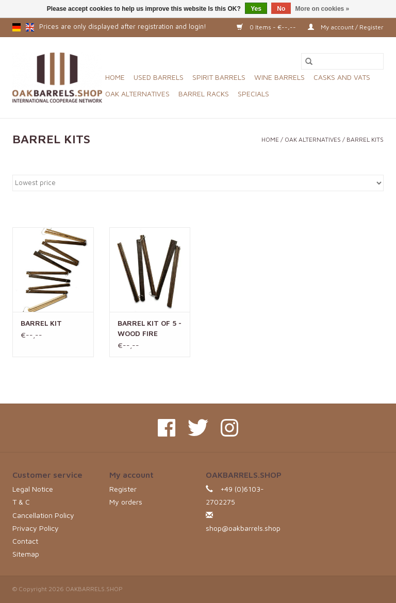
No (281, 8)
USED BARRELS (159, 77)
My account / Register (346, 27)
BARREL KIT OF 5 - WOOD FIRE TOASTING (150, 329)
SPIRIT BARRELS (218, 77)
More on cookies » (322, 8)
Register (123, 488)
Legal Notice (32, 488)
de (16, 27)
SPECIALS (253, 93)
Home (115, 77)
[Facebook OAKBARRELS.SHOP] (166, 428)
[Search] (342, 61)
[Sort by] (198, 183)
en (30, 27)
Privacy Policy (35, 528)
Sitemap (25, 553)
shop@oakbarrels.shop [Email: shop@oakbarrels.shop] (243, 528)
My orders (125, 501)
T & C (21, 501)
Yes (256, 8)
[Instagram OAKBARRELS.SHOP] (229, 428)
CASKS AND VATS (342, 77)
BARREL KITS (365, 139)
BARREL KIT (41, 323)
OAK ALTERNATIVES (137, 93)
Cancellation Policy (43, 515)
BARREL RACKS (203, 93)
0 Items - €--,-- (267, 27)
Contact (25, 541)
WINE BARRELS (279, 77)
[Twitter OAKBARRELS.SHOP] (198, 428)
